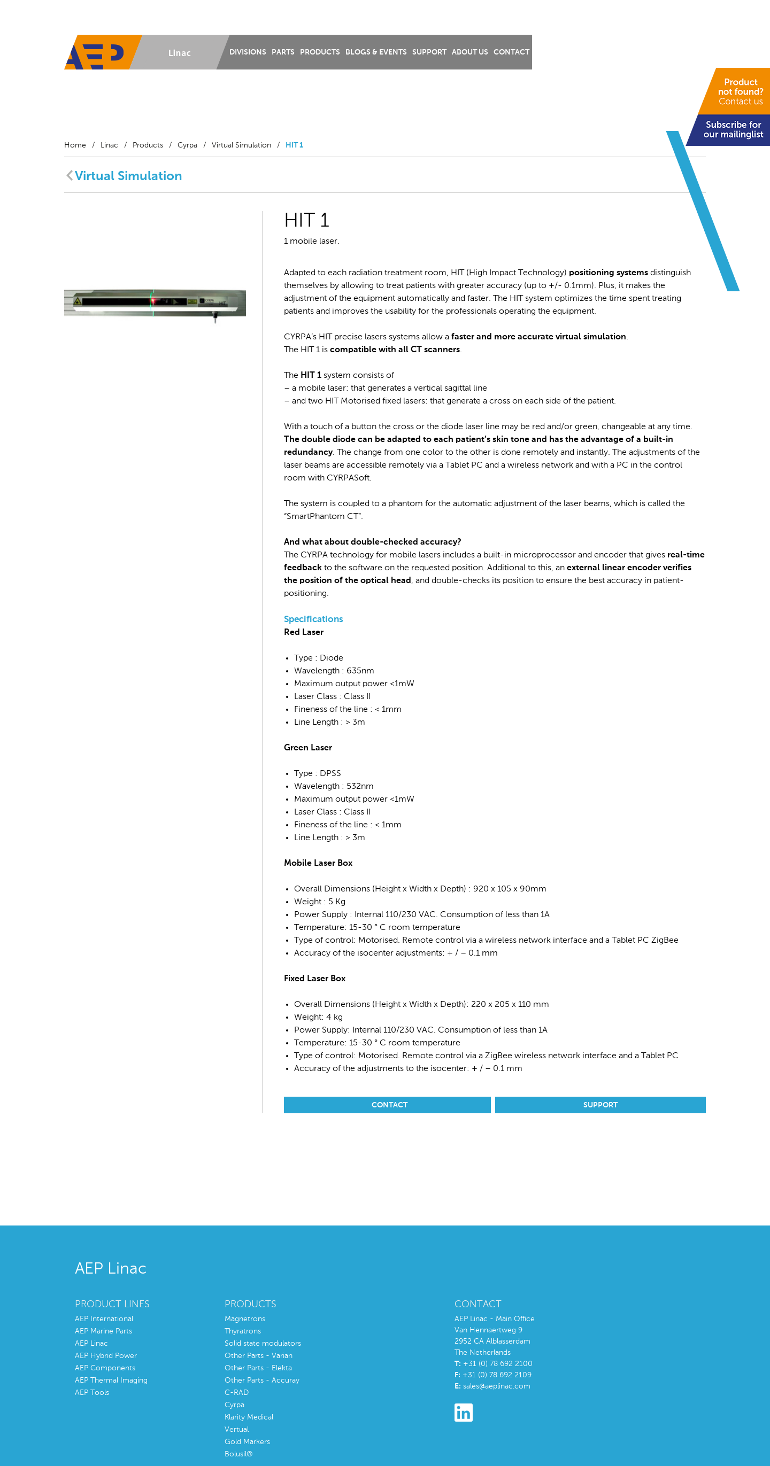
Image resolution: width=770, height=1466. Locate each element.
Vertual (237, 1429)
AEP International (104, 1319)
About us (470, 52)
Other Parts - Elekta (258, 1368)
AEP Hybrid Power (106, 1356)
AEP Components (105, 1368)
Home (75, 145)
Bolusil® (239, 1454)
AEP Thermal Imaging (111, 1380)
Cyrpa (187, 145)
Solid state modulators (263, 1343)
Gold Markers (247, 1442)
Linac (109, 145)
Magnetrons (245, 1319)
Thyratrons (243, 1331)
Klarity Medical (249, 1417)
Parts (283, 52)
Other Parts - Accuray (262, 1380)
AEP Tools (92, 1393)
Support (429, 52)
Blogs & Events (376, 52)
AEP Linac (91, 1343)
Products (320, 52)
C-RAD (237, 1393)
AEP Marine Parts (103, 1331)
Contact (511, 52)
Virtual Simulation (241, 145)
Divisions (247, 52)
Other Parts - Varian (258, 1356)
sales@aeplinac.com (496, 1386)
